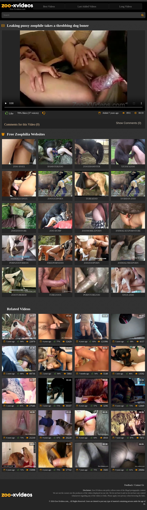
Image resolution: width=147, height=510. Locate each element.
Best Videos (49, 6)
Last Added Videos (87, 6)
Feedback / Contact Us (134, 485)
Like (9, 113)
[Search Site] (142, 15)
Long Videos (125, 6)
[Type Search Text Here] (73, 15)
